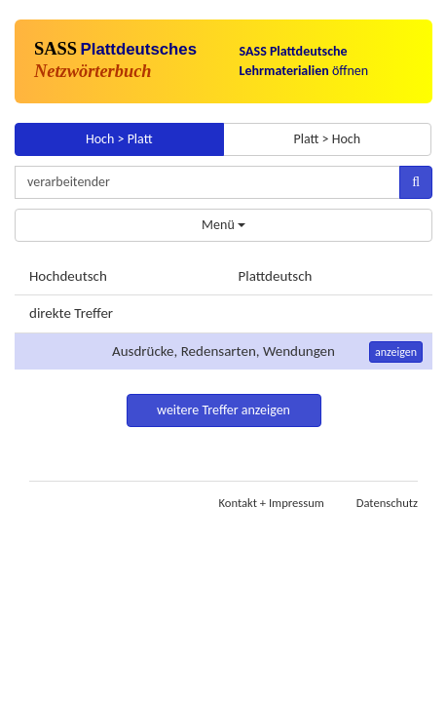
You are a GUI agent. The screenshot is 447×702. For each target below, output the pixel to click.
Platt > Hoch (326, 139)
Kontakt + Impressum (271, 502)
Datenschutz (387, 502)
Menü (223, 224)
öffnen (304, 61)
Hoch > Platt (119, 139)
